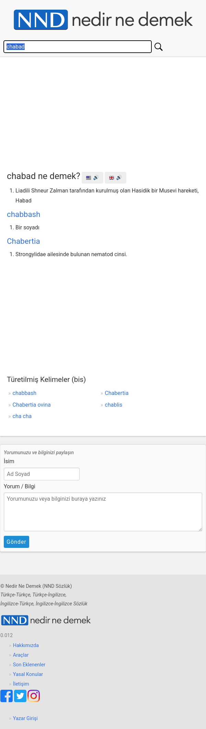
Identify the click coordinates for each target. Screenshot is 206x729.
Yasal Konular (28, 674)
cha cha (22, 416)
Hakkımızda (26, 645)
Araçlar (21, 655)
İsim (9, 461)
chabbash (23, 214)
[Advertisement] (106, 112)
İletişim (21, 684)
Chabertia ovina (32, 405)
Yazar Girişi (25, 718)
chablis (113, 405)
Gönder (16, 542)
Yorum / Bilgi (19, 486)
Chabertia (23, 241)
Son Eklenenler (29, 665)
